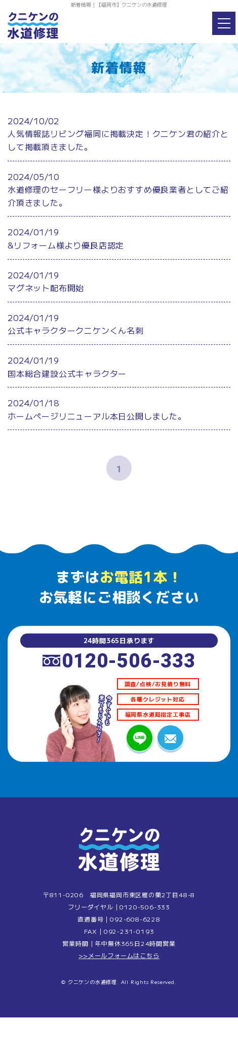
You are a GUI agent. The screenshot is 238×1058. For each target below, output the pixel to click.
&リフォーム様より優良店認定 (66, 245)
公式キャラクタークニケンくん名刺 (76, 330)
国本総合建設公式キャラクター (67, 373)
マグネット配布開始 (46, 287)
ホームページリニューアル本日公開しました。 (97, 416)
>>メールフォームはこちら (118, 955)
